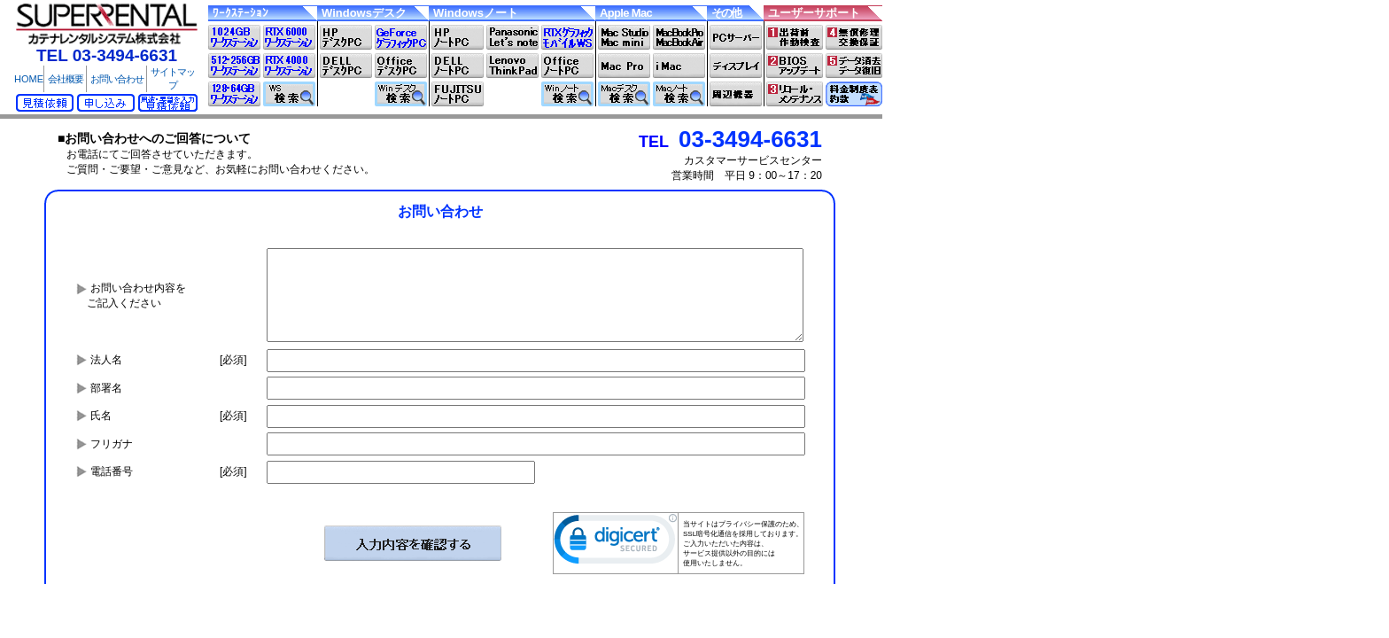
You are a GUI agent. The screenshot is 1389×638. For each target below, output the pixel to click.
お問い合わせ (117, 79)
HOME (28, 79)
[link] (616, 543)
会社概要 (65, 79)
